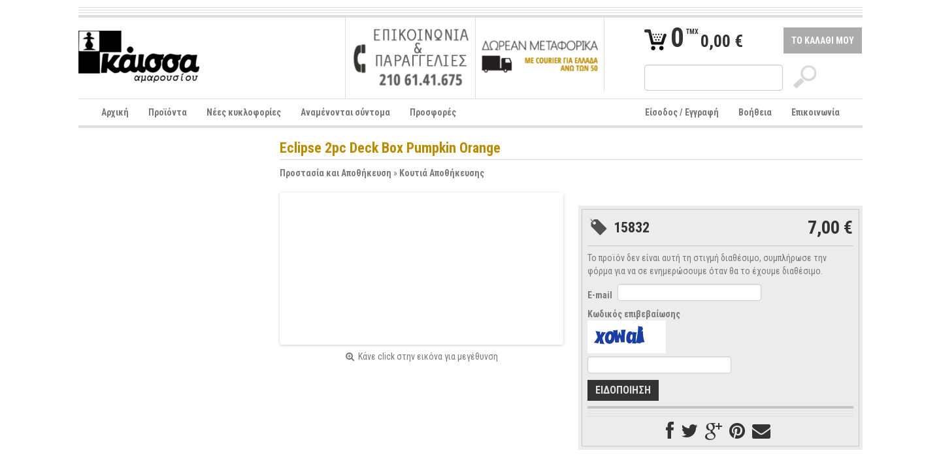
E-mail (599, 295)
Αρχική (115, 112)
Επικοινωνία (815, 112)
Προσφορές (433, 112)
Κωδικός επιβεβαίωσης (633, 314)
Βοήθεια (755, 112)
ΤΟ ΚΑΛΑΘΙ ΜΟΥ (822, 40)
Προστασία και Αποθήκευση (335, 173)
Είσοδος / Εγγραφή (682, 112)
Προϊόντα (167, 112)
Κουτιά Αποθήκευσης (441, 173)
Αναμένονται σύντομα (345, 112)
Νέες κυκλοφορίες (243, 112)
